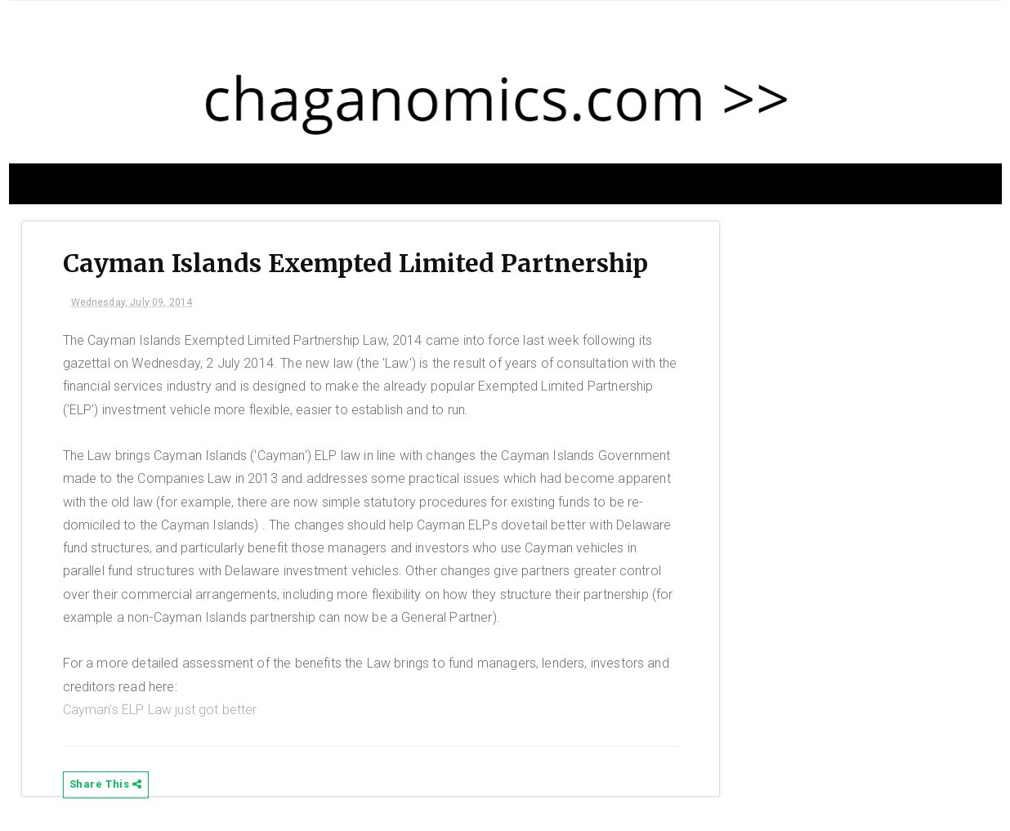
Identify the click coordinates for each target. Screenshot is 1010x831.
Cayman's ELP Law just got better (160, 709)
